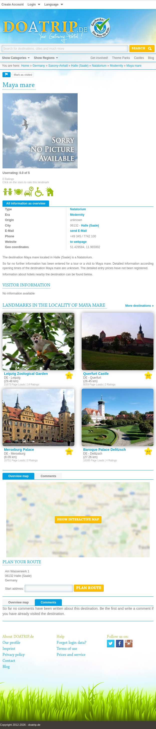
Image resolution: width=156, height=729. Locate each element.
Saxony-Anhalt (58, 65)
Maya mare (133, 65)
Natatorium (99, 65)
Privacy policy (14, 655)
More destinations (138, 305)
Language (51, 4)
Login (32, 4)
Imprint (9, 649)
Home (25, 65)
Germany (39, 65)
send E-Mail (78, 231)
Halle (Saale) (79, 65)
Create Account (13, 4)
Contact (9, 661)
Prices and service (71, 655)
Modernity (116, 65)
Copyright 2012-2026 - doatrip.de (20, 724)
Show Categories (14, 58)
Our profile (11, 643)
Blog (151, 58)
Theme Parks (121, 58)
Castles (139, 58)
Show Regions (44, 58)
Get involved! (99, 58)
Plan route (88, 588)
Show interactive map (78, 520)
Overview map (18, 476)
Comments (48, 476)
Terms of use (67, 649)
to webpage (78, 242)
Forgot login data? (71, 643)
